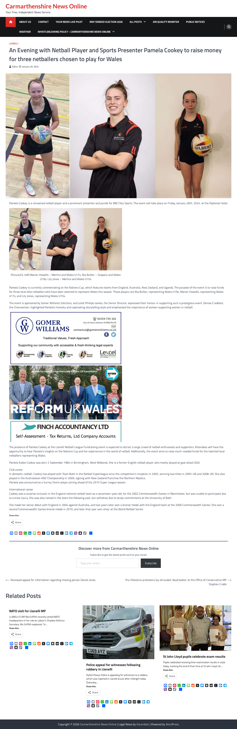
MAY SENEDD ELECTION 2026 (106, 22)
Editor (13, 66)
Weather (25, 32)
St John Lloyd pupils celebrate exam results (194, 656)
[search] (229, 26)
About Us (25, 22)
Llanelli (13, 43)
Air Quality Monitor (166, 22)
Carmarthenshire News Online (46, 6)
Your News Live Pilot (69, 22)
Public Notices (195, 22)
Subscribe (151, 563)
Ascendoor (142, 724)
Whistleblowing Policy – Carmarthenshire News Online (74, 32)
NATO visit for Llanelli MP (27, 611)
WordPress (172, 724)
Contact (43, 22)
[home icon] (11, 22)
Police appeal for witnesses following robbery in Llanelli (113, 667)
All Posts (136, 22)
